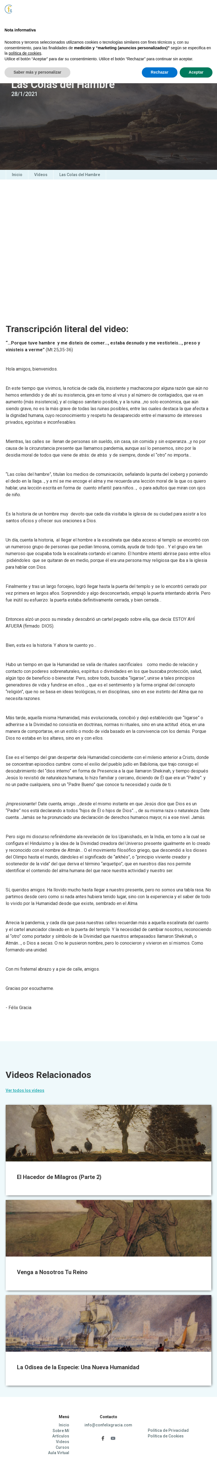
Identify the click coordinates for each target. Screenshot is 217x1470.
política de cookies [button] (25, 1440)
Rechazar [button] (159, 1459)
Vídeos (40, 174)
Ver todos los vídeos (25, 1090)
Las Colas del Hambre (79, 174)
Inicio (17, 174)
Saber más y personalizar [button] (37, 1459)
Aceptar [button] (196, 1459)
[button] (197, 11)
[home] (22, 15)
